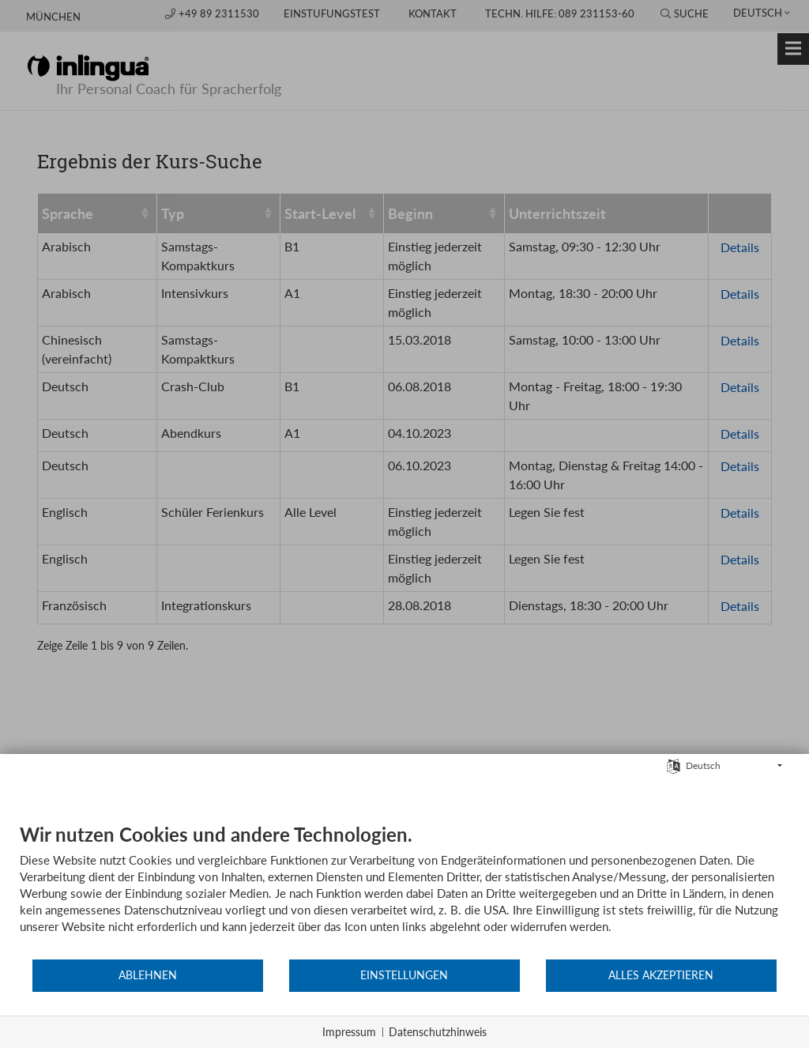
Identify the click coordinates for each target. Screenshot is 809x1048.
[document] (404, 890)
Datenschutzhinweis (438, 1032)
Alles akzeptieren (660, 975)
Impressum (349, 1032)
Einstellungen (404, 975)
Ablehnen (148, 975)
